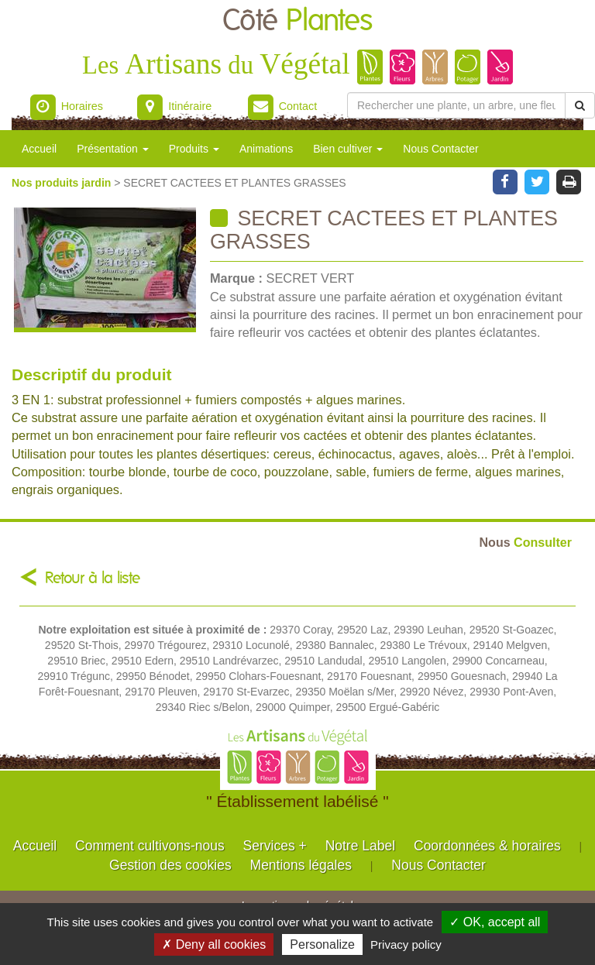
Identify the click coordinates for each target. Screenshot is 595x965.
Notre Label (360, 845)
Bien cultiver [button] (348, 149)
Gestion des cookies (170, 865)
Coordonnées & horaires (487, 845)
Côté (297, 21)
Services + (275, 845)
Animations (266, 149)
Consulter (526, 542)
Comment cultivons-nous (150, 845)
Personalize (322, 944)
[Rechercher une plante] (456, 105)
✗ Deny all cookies (214, 944)
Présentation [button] (113, 149)
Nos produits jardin (63, 183)
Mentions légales (301, 865)
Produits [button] (194, 149)
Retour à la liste (92, 578)
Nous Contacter (440, 149)
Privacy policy (406, 944)
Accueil (39, 149)
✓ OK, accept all (494, 922)
